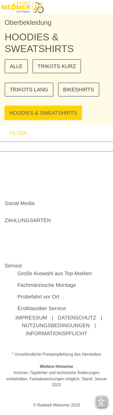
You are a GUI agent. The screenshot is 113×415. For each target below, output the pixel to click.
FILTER (13, 133)
